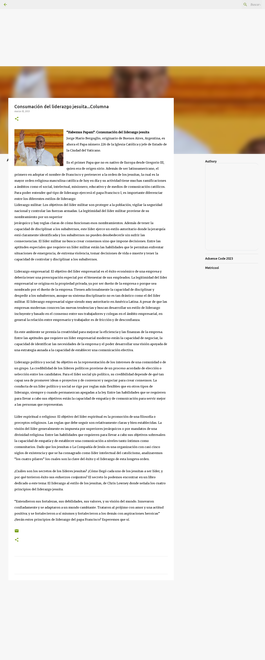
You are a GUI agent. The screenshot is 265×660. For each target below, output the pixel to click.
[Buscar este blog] (242, 4)
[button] (16, 119)
